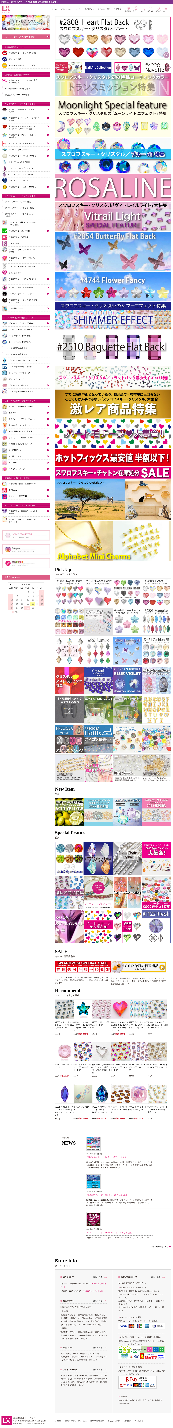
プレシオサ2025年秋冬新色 (16, 354)
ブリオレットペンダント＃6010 (21, 168)
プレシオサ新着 (15, 59)
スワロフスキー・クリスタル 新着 (22, 53)
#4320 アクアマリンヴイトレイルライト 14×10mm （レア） (102, 1109)
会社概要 (58, 1421)
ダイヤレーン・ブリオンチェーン (22, 419)
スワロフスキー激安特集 (18, 237)
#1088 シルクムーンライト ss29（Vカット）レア (157, 1066)
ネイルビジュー (15, 273)
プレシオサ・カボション (18, 385)
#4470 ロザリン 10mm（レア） (64, 1066)
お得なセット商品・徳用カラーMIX (23, 484)
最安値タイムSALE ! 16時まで (17, 95)
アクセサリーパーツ (17, 469)
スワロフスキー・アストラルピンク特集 (23, 259)
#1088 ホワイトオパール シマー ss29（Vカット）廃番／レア (157, 1109)
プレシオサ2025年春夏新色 (16, 348)
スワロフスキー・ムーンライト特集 (19, 208)
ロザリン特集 (14, 243)
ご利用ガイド (88, 9)
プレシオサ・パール (17, 379)
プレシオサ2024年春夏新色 (19, 342)
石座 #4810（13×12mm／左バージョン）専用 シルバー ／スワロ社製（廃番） (102, 1069)
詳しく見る (97, 1277)
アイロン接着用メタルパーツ (20, 444)
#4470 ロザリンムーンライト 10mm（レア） (139, 1108)
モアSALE (13, 490)
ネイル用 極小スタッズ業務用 (20, 431)
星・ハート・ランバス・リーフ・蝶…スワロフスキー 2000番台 (22, 127)
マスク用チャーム (16, 308)
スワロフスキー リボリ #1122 (20, 150)
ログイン (136, 9)
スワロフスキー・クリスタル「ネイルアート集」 (23, 520)
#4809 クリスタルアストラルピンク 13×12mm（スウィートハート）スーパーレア (120, 1026)
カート (165, 9)
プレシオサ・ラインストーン (20, 329)
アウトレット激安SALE (18, 496)
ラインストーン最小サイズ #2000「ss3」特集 (22, 223)
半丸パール (13, 413)
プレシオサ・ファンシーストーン (22, 373)
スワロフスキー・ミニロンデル (21, 294)
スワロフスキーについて (70, 9)
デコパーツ (13, 463)
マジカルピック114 (81, 1107)
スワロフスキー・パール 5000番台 (22, 156)
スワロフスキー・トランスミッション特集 (19, 215)
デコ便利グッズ (15, 450)
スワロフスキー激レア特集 (19, 231)
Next (166, 811)
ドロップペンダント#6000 (19, 162)
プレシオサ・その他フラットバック (23, 360)
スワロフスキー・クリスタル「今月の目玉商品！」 (23, 81)
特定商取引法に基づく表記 (75, 1421)
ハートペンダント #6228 (18, 181)
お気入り (158, 9)
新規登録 (128, 9)
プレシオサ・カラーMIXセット (21, 392)
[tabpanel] (69, 812)
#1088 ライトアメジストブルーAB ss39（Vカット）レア (83, 1067)
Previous (57, 811)
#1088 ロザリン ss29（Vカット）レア (102, 1023)
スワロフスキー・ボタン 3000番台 (22, 187)
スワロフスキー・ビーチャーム (21, 287)
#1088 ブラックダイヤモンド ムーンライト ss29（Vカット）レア (65, 1025)
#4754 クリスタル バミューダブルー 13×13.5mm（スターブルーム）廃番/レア (84, 1026)
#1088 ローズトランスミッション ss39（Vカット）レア (120, 1067)
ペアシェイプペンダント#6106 (20, 175)
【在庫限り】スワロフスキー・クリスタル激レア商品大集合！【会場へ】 (29, 2)
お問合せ (127, 1421)
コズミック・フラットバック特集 (22, 266)
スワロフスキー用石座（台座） (21, 406)
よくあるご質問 (103, 9)
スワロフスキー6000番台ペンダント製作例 (23, 512)
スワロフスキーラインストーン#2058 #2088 (23, 119)
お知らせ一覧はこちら (160, 1247)
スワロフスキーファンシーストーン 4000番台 (23, 136)
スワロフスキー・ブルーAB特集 (18, 202)
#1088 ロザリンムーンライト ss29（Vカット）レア (139, 1067)
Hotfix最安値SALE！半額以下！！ (18, 89)
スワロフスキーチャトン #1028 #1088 (21, 110)
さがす (143, 9)
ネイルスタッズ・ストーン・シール (23, 425)
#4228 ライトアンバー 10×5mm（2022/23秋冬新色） (121, 1109)
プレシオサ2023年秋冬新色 (19, 336)
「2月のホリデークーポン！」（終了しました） (107, 1195)
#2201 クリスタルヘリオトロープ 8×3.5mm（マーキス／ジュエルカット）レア (65, 1111)
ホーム (54, 9)
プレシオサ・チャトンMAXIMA (21, 323)
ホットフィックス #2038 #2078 (21, 143)
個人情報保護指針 (97, 1421)
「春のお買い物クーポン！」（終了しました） (106, 1157)
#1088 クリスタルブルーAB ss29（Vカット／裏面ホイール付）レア (158, 1025)
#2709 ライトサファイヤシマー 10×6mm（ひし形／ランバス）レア (139, 1025)
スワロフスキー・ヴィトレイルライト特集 (23, 251)
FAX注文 (137, 1421)
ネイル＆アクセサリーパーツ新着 (22, 65)
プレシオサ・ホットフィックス (21, 367)
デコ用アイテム (15, 456)
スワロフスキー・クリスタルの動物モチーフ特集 (23, 301)
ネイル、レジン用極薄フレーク (21, 438)
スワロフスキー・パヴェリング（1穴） (22, 280)
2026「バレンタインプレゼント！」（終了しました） (109, 1232)
